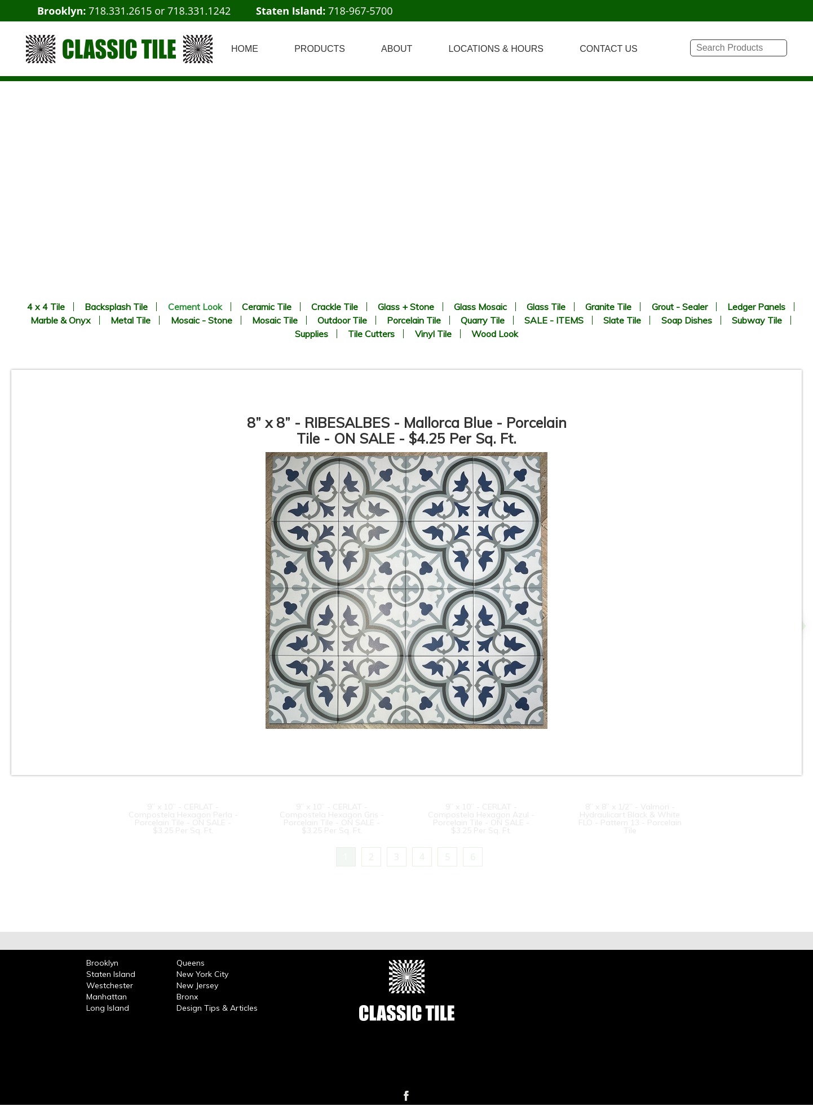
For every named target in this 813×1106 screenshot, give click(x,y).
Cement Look (195, 306)
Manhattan (106, 997)
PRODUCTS (319, 49)
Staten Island (110, 974)
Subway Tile (757, 320)
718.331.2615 (120, 10)
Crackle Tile (334, 306)
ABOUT (396, 49)
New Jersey (197, 985)
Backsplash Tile (116, 306)
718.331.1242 (199, 10)
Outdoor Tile (342, 320)
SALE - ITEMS (554, 320)
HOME (244, 49)
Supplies (311, 333)
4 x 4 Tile (46, 306)
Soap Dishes (686, 320)
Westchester (109, 985)
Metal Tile (131, 320)
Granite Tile (608, 306)
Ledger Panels (756, 306)
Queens (190, 963)
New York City (202, 974)
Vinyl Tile (433, 333)
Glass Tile (546, 306)
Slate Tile (622, 320)
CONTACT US (609, 49)
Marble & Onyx (60, 320)
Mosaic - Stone (201, 320)
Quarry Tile (483, 320)
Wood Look (494, 333)
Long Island (107, 1008)
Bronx (187, 997)
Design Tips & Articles (217, 1008)
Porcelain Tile (414, 320)
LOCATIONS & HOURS (496, 49)
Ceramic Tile (266, 306)
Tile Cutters (371, 333)
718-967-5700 (360, 10)
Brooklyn (102, 963)
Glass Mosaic (480, 306)
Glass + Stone (406, 306)
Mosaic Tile (275, 320)
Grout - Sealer (680, 306)
